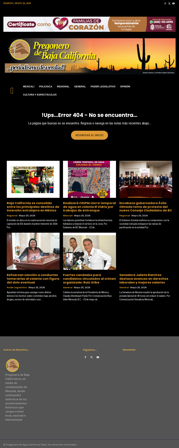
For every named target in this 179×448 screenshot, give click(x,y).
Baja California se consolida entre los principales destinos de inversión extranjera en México (32, 207)
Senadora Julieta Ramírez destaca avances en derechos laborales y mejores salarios (143, 277)
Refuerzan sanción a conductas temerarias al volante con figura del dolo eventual (31, 277)
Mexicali (68, 215)
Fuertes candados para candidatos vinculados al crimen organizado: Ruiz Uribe (89, 277)
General (68, 285)
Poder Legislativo (17, 285)
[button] (171, 91)
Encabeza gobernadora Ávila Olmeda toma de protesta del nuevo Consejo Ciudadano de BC (145, 207)
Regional (12, 215)
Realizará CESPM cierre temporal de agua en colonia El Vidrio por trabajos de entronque (88, 207)
